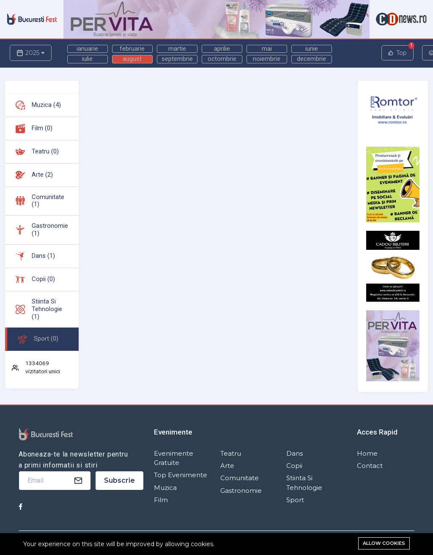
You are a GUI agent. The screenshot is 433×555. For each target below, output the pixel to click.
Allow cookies (384, 543)
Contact (370, 466)
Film (161, 500)
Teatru (230, 453)
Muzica (165, 488)
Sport (295, 500)
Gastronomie (241, 491)
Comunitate (239, 478)
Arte (227, 466)
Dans (294, 453)
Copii (294, 466)
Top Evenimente (180, 475)
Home (367, 453)
